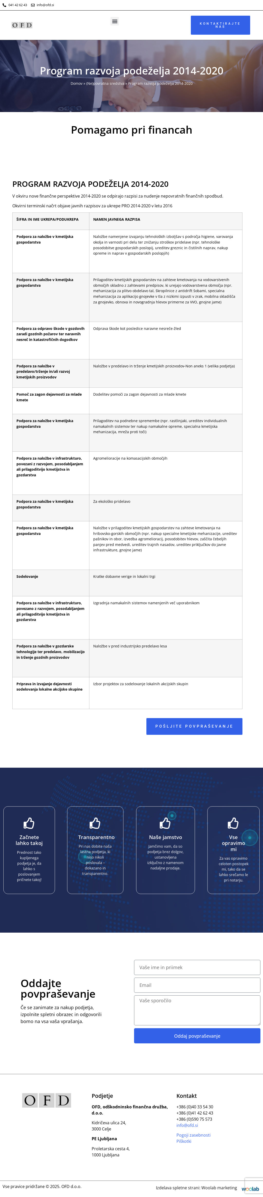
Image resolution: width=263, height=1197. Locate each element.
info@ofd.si (187, 1125)
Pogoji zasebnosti (193, 1135)
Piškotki (183, 1141)
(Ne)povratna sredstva (105, 83)
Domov (76, 83)
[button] (114, 21)
